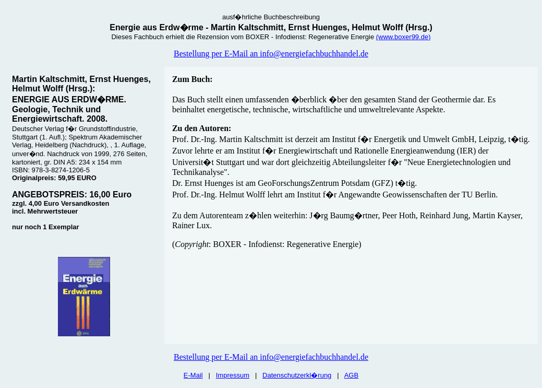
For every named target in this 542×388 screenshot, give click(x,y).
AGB (351, 375)
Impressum (232, 375)
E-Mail (193, 375)
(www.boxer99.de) (403, 37)
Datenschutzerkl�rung (296, 375)
